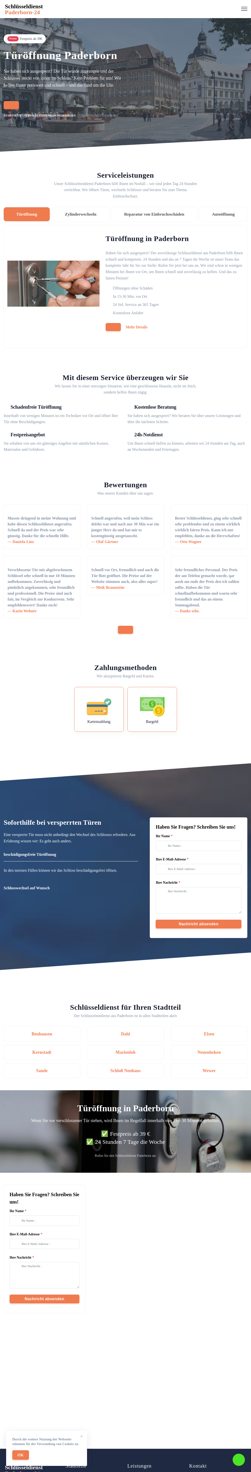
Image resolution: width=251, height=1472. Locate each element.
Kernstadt (41, 1052)
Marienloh (125, 1052)
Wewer (209, 1070)
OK (20, 1455)
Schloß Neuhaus (125, 1070)
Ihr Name (163, 836)
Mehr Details (137, 327)
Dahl (125, 1034)
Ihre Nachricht (166, 882)
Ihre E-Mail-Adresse (171, 859)
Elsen (209, 1034)
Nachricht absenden (198, 924)
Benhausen (42, 1034)
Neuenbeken (209, 1052)
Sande (42, 1070)
